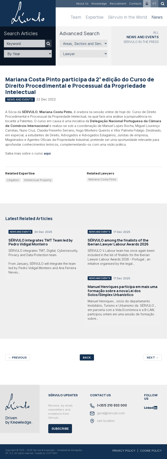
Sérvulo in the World (127, 17)
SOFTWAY (51, 453)
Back (87, 357)
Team (75, 17)
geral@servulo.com (107, 413)
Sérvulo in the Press (141, 42)
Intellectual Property (37, 180)
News (157, 17)
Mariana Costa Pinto (102, 179)
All (156, 32)
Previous (17, 357)
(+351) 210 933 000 (108, 405)
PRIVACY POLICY (123, 450)
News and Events (143, 37)
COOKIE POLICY (151, 450)
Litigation (13, 180)
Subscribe (60, 428)
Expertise (95, 17)
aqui (47, 153)
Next (153, 357)
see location (102, 421)
